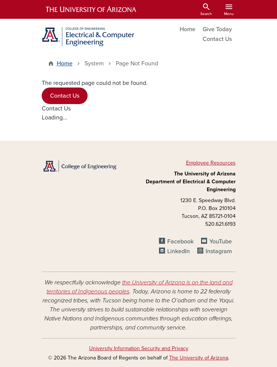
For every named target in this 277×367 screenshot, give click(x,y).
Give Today (217, 29)
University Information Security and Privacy (138, 348)
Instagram (219, 251)
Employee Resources (211, 163)
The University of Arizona (198, 358)
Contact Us (217, 39)
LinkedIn (178, 251)
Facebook (180, 241)
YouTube (220, 241)
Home (187, 29)
